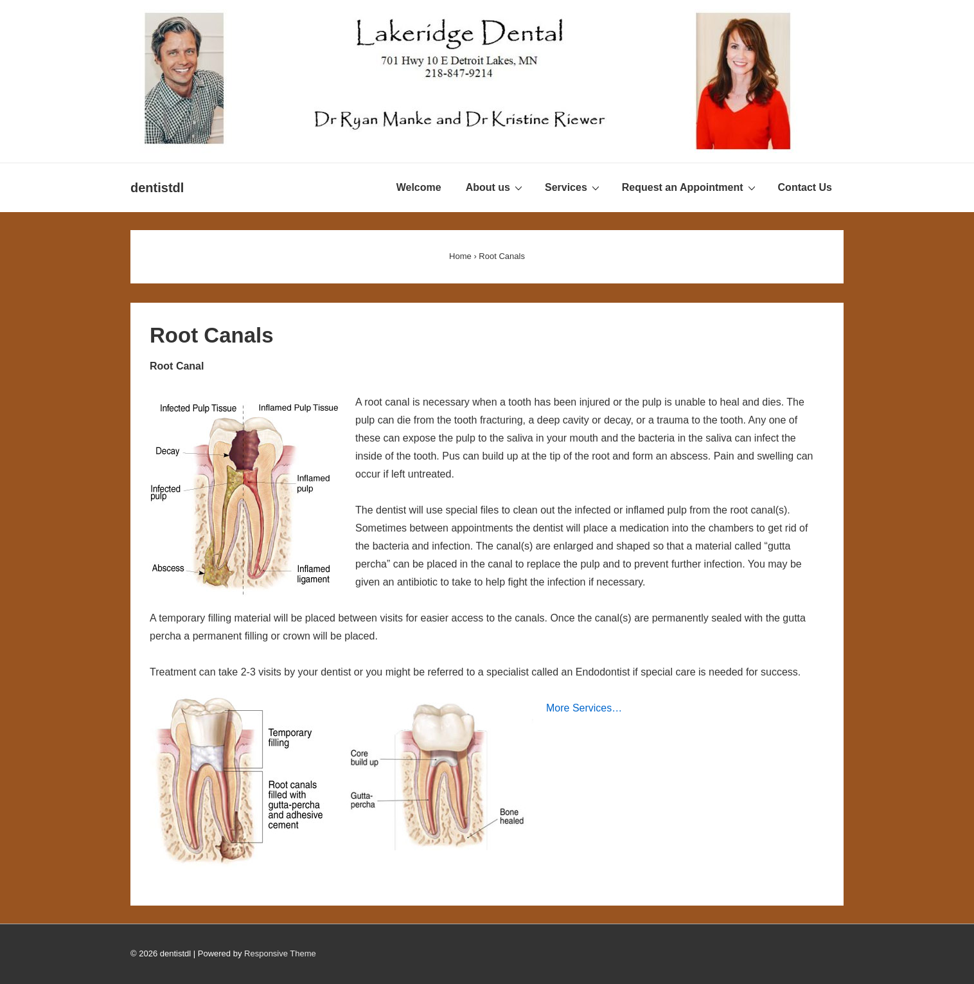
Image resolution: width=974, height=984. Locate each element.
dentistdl (157, 188)
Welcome (418, 187)
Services (574, 187)
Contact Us (805, 187)
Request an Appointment (690, 187)
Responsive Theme (280, 953)
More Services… (584, 707)
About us (496, 187)
